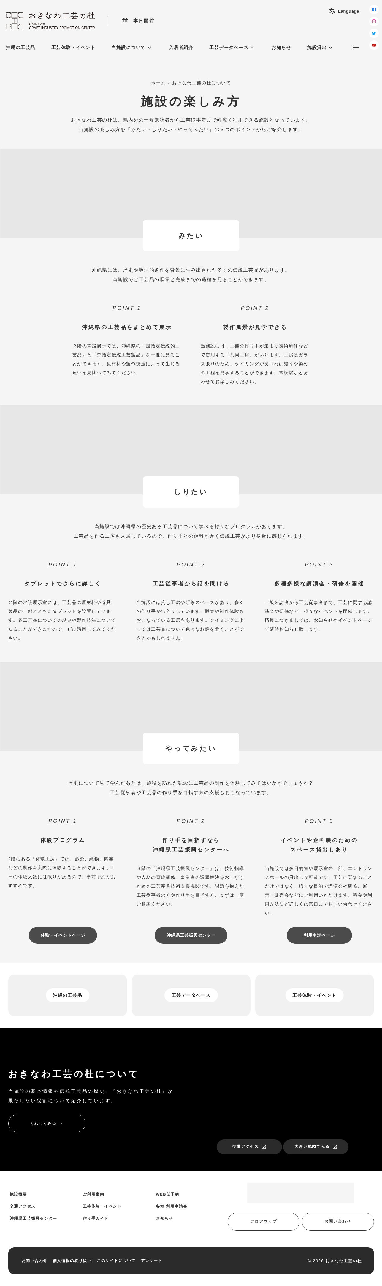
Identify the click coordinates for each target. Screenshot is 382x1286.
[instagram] (374, 21)
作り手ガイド (96, 1218)
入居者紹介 (181, 47)
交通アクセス (249, 1147)
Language (344, 11)
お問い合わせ (337, 1221)
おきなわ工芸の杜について (201, 82)
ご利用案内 (93, 1194)
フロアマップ (263, 1221)
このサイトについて (116, 1260)
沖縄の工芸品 (20, 47)
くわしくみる (47, 1123)
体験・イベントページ (63, 935)
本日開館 (138, 20)
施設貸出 (320, 47)
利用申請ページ (319, 935)
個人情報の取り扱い (72, 1260)
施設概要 (18, 1194)
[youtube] (374, 45)
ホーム (158, 82)
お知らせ (281, 47)
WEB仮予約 (167, 1194)
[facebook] (374, 9)
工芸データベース (232, 47)
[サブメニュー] (356, 47)
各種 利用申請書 (172, 1206)
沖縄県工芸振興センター (191, 935)
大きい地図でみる (316, 1147)
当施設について (132, 47)
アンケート (152, 1260)
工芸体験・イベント (73, 47)
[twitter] (374, 33)
